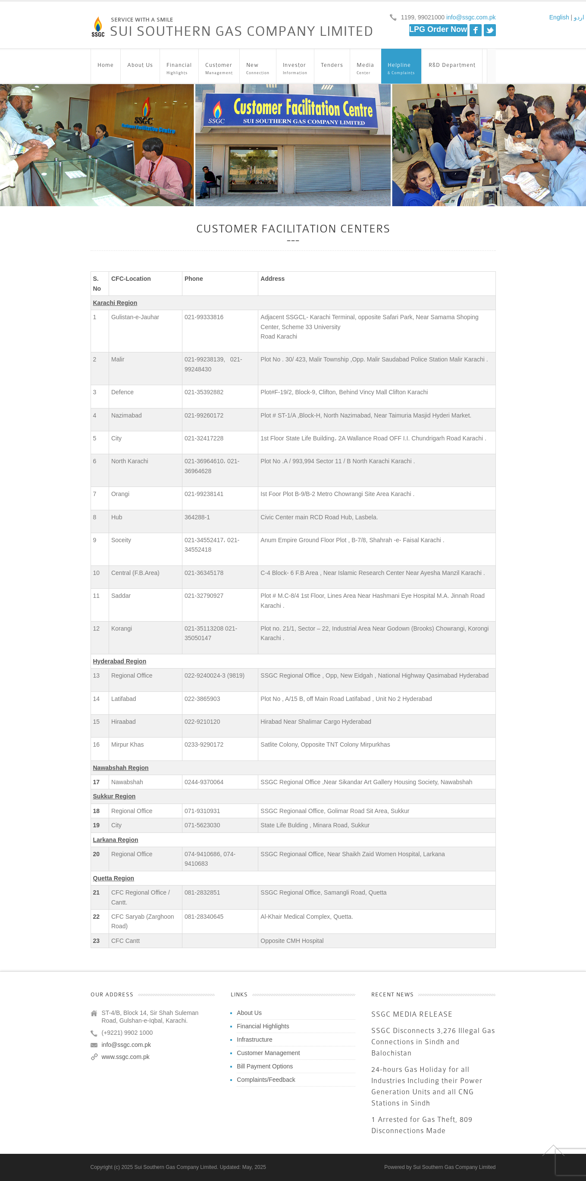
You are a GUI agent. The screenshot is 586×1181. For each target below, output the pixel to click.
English (559, 17)
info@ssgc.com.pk (470, 17)
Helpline (401, 69)
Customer (219, 69)
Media (365, 69)
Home (105, 69)
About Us (140, 69)
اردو (579, 17)
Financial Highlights (263, 1026)
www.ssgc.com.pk (126, 1056)
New (257, 69)
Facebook (476, 30)
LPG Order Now (438, 29)
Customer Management (268, 1052)
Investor (295, 69)
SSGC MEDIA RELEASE (412, 1014)
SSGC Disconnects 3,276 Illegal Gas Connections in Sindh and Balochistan (433, 1042)
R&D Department (452, 69)
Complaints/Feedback (266, 1079)
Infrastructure (254, 1039)
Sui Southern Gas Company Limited (454, 1167)
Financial (179, 69)
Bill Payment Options (265, 1066)
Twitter (490, 30)
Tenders (332, 69)
